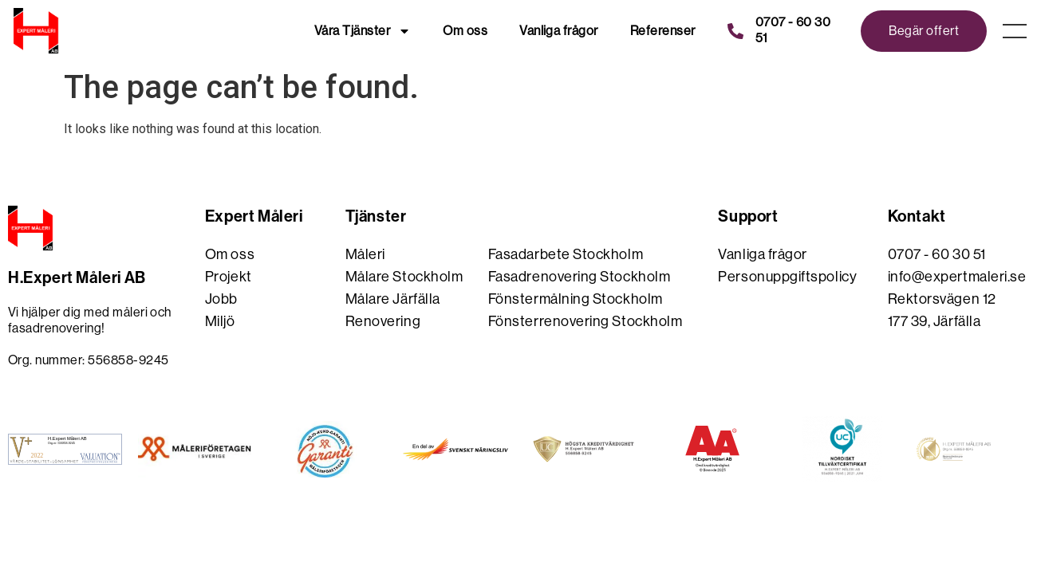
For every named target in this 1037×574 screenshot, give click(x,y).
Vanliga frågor (558, 30)
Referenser (663, 30)
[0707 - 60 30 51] (735, 31)
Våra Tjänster (362, 31)
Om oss (465, 30)
